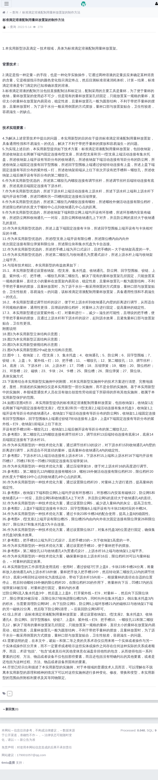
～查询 (13, 12)
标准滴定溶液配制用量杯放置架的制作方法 (51, 12)
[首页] (3, 12)
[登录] (156, 3)
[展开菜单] (6, 3)
